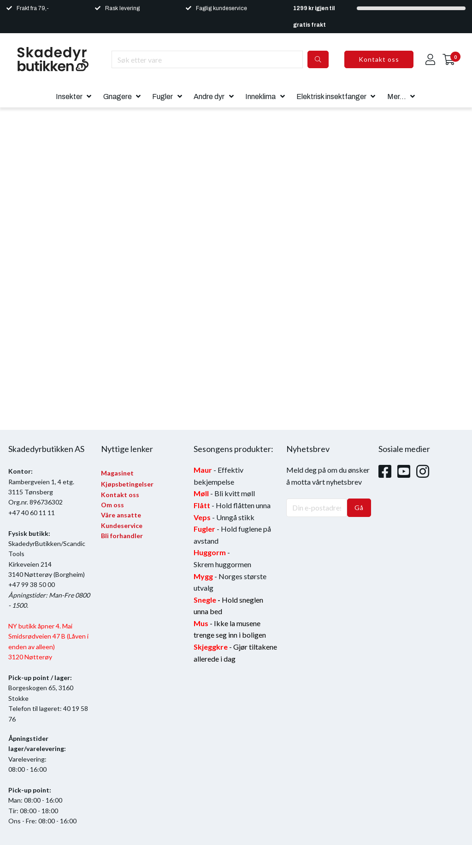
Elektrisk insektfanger (331, 96)
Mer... (396, 96)
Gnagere (117, 96)
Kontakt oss (379, 59)
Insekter (69, 96)
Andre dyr (209, 96)
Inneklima (260, 96)
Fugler (162, 96)
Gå (359, 507)
